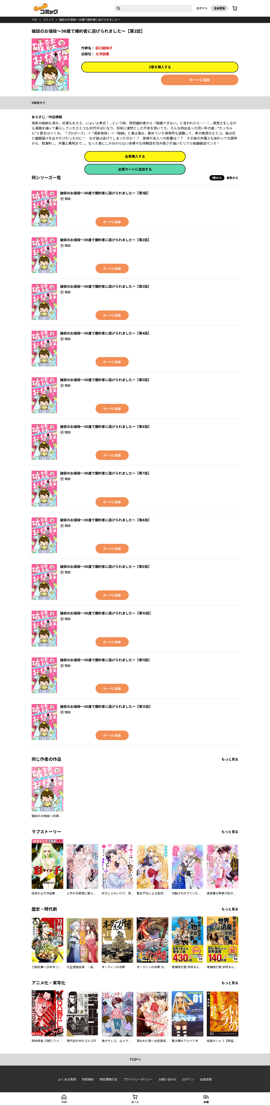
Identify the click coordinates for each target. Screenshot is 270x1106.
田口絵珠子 (104, 48)
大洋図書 (102, 54)
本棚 (206, 1102)
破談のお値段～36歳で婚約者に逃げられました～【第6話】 (105, 427)
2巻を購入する (160, 67)
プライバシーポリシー (138, 1079)
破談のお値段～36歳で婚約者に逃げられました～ (89, 19)
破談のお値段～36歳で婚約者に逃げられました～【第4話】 (105, 333)
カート (135, 1102)
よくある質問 (67, 1079)
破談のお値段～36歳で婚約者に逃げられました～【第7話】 (105, 473)
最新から (232, 178)
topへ (135, 1059)
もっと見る (229, 759)
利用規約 (88, 1079)
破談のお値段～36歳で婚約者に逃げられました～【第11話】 (105, 660)
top (34, 19)
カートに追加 (199, 80)
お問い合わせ (167, 1079)
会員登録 (219, 8)
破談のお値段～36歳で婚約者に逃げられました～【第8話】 (105, 520)
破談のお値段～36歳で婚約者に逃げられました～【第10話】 (106, 613)
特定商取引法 (108, 1079)
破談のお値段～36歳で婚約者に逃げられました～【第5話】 (105, 380)
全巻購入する (135, 156)
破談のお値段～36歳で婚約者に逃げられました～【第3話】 (105, 286)
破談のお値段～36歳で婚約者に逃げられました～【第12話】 (106, 706)
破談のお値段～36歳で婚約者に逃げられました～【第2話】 (105, 240)
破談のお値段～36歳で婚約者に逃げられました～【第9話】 (105, 566)
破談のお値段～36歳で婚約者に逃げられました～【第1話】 (105, 193)
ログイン (202, 8)
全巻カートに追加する (135, 169)
